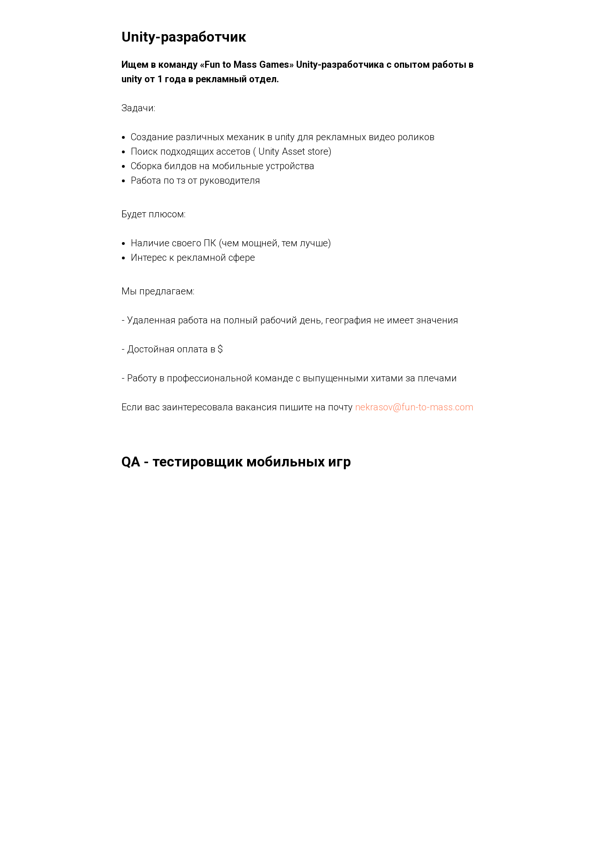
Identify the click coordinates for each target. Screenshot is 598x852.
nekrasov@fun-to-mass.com (414, 407)
